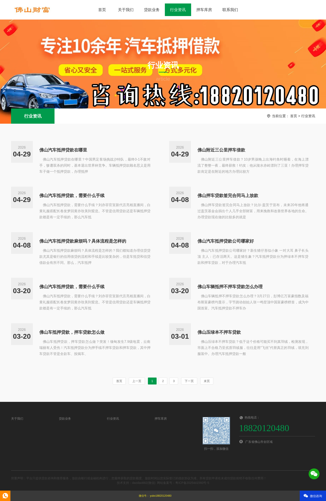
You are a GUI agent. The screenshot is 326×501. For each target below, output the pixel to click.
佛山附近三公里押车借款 (221, 150)
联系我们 (230, 10)
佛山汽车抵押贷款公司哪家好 (225, 241)
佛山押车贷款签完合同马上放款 (227, 195)
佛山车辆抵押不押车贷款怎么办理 (230, 286)
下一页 (189, 381)
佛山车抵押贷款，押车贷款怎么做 (71, 332)
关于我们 (126, 10)
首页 (102, 10)
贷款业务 (152, 10)
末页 (207, 381)
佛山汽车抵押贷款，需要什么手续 (71, 195)
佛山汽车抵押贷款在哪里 (63, 150)
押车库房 (204, 10)
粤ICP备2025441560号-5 (192, 483)
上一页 (136, 381)
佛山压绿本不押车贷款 (219, 332)
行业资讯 (178, 10)
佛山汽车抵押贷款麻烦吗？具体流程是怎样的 (82, 241)
